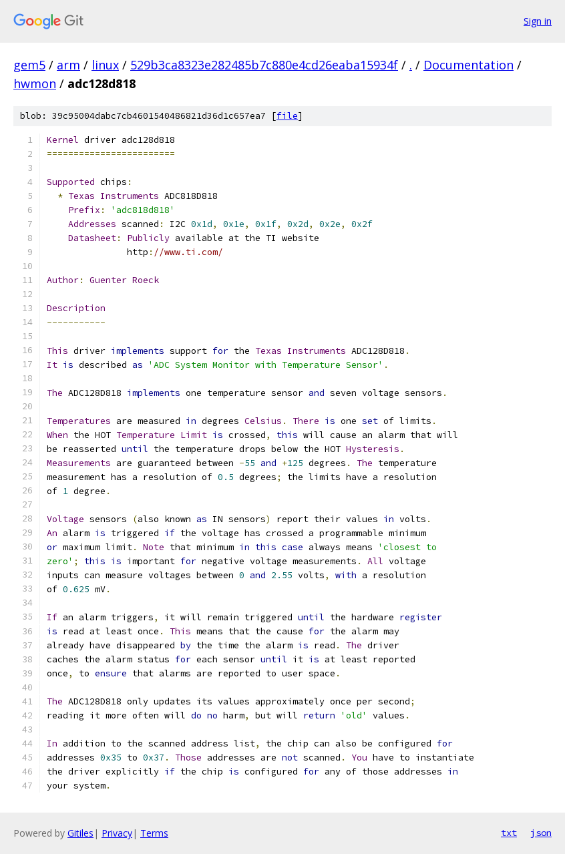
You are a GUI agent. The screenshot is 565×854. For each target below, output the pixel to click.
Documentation (468, 65)
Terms (154, 833)
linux (105, 65)
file (287, 116)
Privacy (117, 833)
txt (509, 833)
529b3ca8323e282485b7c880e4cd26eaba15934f (264, 65)
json (541, 833)
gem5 (29, 65)
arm (68, 65)
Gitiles (80, 833)
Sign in (538, 21)
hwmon (34, 83)
